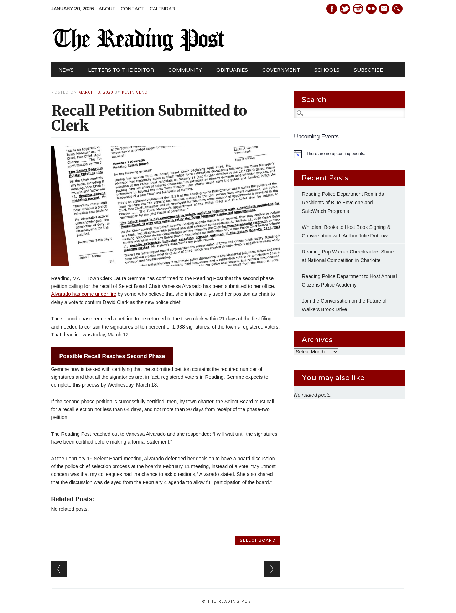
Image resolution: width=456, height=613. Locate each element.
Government (281, 70)
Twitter (345, 9)
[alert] (349, 154)
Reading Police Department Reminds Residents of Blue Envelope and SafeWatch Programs (343, 202)
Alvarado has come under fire (83, 294)
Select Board (258, 540)
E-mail (385, 9)
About (107, 9)
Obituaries (232, 70)
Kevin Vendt (136, 92)
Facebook (331, 9)
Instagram (358, 9)
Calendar (162, 9)
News (66, 70)
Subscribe (368, 70)
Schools (327, 70)
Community (185, 70)
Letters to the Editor (121, 70)
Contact (132, 9)
